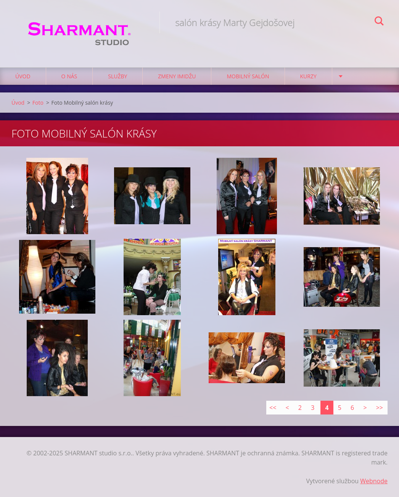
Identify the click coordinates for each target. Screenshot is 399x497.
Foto (37, 102)
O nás (69, 76)
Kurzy (308, 76)
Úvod (23, 76)
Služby (117, 76)
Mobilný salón (248, 76)
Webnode (374, 481)
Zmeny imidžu (177, 76)
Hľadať (379, 22)
